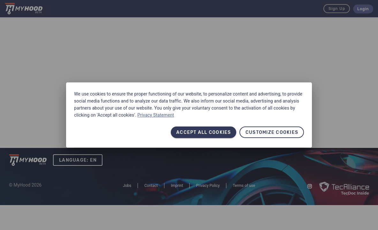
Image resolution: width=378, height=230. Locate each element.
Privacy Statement (155, 115)
